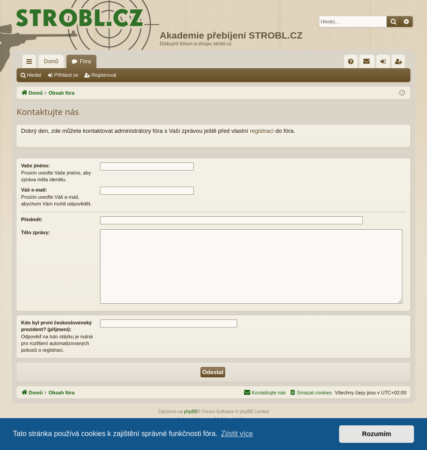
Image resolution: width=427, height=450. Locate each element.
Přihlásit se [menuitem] (385, 63)
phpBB (190, 411)
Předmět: (32, 219)
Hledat (34, 75)
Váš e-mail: (34, 189)
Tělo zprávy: (35, 232)
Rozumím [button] (376, 433)
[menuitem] (350, 61)
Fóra (85, 61)
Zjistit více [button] (237, 433)
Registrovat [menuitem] (400, 63)
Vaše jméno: (35, 165)
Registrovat (104, 75)
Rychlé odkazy (31, 63)
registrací (262, 130)
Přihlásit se (66, 75)
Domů (51, 61)
